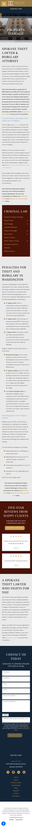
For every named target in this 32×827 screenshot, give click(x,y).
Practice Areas (16, 783)
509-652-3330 (16, 755)
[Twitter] (18, 772)
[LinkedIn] (24, 772)
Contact (16, 793)
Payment (16, 791)
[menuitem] (16, 217)
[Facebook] (7, 772)
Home (16, 777)
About (16, 780)
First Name (6, 672)
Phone (5, 684)
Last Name (6, 678)
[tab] (27, 220)
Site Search (16, 796)
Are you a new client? (9, 695)
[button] (3, 823)
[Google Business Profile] (13, 772)
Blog (16, 788)
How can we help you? (9, 701)
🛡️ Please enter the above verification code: (15, 718)
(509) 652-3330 (16, 9)
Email (4, 689)
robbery (16, 125)
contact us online (12, 638)
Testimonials (16, 785)
